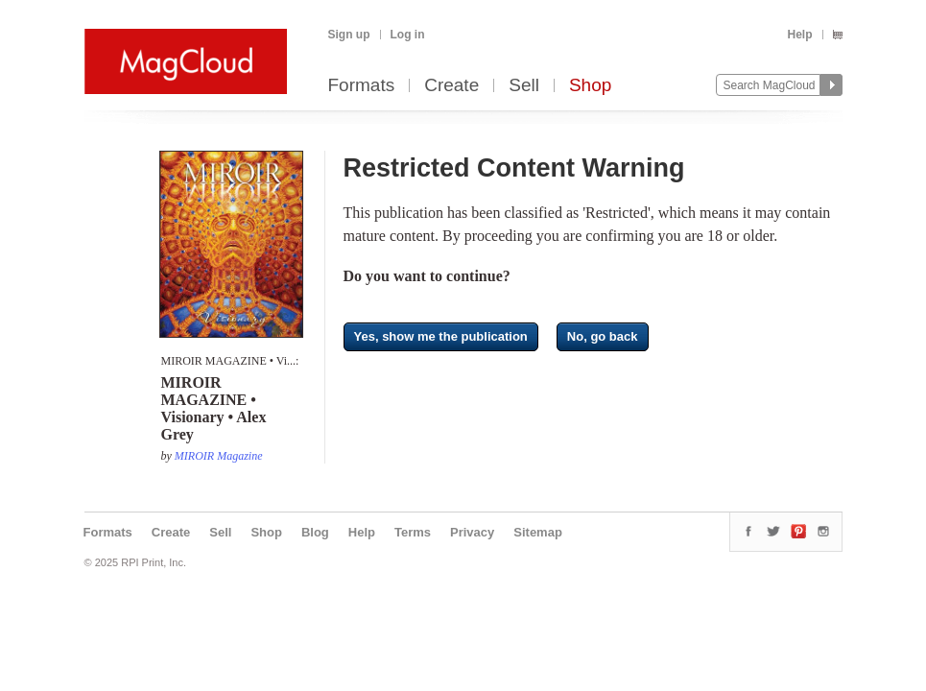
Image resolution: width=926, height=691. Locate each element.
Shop (590, 86)
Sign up (349, 34)
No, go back (602, 336)
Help (799, 34)
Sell (524, 86)
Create (451, 86)
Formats (361, 86)
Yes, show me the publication (441, 336)
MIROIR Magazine (219, 456)
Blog (315, 532)
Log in (408, 34)
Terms (412, 532)
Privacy (472, 532)
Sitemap (537, 532)
